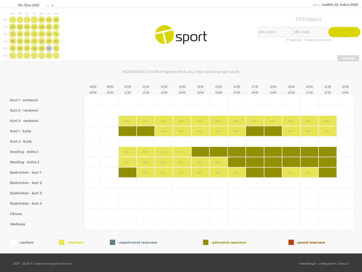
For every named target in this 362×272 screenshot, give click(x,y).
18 (12, 41)
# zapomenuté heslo (317, 40)
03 (56, 20)
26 (20, 48)
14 (34, 34)
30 (34, 20)
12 (20, 34)
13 (26, 34)
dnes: (335, 5)
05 (20, 27)
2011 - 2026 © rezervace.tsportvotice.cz (42, 263)
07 (34, 27)
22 (42, 41)
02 (49, 20)
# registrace (294, 40)
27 (13, 20)
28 (20, 20)
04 (13, 27)
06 (27, 27)
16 (49, 34)
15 (41, 34)
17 (56, 34)
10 (56, 27)
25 (12, 48)
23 (49, 41)
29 (27, 20)
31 (56, 48)
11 (13, 34)
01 (41, 20)
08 (42, 27)
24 (56, 41)
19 (19, 41)
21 (34, 41)
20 (27, 41)
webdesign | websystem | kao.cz (324, 263)
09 (49, 27)
